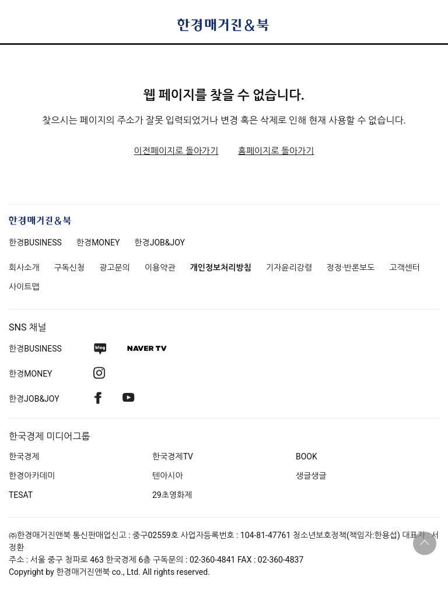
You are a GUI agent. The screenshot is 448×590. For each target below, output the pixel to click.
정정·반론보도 (351, 267)
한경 (35, 242)
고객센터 (404, 267)
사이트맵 (24, 287)
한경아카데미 (32, 475)
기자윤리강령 (289, 267)
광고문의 (114, 267)
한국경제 (24, 456)
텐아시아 (167, 475)
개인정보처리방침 (220, 267)
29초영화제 (172, 495)
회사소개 (24, 267)
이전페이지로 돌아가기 (176, 151)
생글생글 (311, 475)
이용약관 (160, 267)
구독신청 (69, 267)
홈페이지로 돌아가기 (276, 151)
